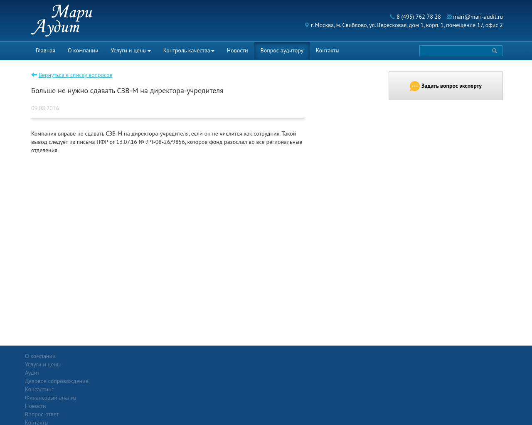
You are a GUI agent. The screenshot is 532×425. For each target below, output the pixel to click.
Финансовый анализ (128, 389)
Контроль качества (188, 50)
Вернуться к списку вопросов (76, 75)
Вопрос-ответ (286, 356)
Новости (237, 50)
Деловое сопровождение (134, 372)
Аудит (110, 364)
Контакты (328, 50)
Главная (45, 50)
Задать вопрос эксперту (446, 86)
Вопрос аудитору (282, 50)
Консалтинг (117, 381)
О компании (83, 50)
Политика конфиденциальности (459, 356)
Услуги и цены (131, 50)
